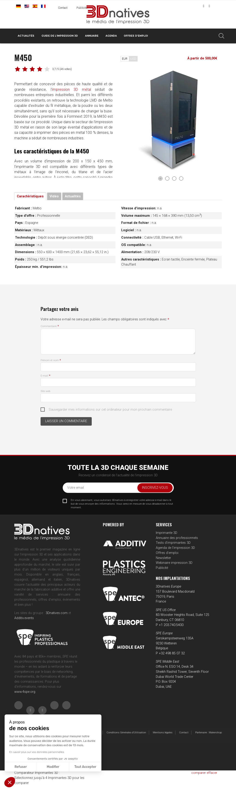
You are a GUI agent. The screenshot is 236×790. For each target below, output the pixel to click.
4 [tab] (181, 178)
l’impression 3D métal (71, 90)
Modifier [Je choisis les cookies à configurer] (53, 767)
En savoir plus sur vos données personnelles (36, 752)
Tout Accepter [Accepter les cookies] (85, 767)
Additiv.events (24, 618)
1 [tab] (160, 178)
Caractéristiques (30, 196)
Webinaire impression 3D (174, 563)
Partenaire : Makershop (208, 732)
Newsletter (163, 558)
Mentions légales (162, 732)
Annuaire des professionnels (177, 538)
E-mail (45, 375)
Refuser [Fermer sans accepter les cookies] (21, 767)
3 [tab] (174, 178)
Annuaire (91, 35)
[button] (9, 782)
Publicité (82, 7)
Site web (45, 391)
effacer (212, 773)
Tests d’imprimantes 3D (173, 543)
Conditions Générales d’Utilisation (126, 732)
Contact (63, 7)
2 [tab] (167, 178)
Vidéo (54, 196)
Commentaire (50, 326)
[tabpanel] (171, 119)
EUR (124, 58)
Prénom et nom (51, 360)
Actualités (26, 35)
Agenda (111, 35)
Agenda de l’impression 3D (175, 548)
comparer (198, 773)
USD (133, 58)
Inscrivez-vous (155, 488)
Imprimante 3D (166, 533)
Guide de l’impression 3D (59, 35)
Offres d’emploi (136, 35)
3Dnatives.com (57, 613)
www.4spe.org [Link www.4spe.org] (24, 692)
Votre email (75, 488)
